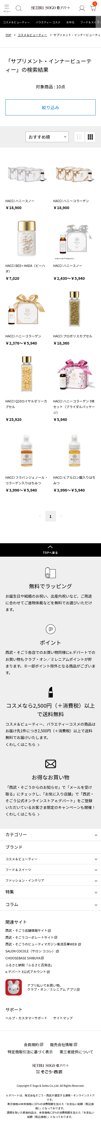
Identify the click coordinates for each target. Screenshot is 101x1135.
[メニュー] (6, 8)
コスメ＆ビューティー (16, 22)
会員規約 (31, 1044)
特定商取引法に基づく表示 (30, 1051)
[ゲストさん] (81, 8)
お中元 (70, 22)
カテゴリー (16, 834)
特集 (9, 891)
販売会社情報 (61, 1044)
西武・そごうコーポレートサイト (29, 937)
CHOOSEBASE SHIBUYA (22, 958)
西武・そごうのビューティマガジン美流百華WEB (41, 944)
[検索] (18, 8)
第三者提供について (76, 1051)
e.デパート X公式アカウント (25, 971)
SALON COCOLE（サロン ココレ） (30, 951)
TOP (8, 35)
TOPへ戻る (50, 552)
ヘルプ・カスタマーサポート (26, 1018)
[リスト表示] (79, 136)
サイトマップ (63, 1018)
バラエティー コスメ (48, 22)
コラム (11, 904)
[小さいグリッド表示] (90, 136)
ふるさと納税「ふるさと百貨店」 (29, 965)
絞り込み (50, 107)
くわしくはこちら (20, 744)
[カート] (93, 8)
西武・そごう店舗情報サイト (26, 930)
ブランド (14, 847)
